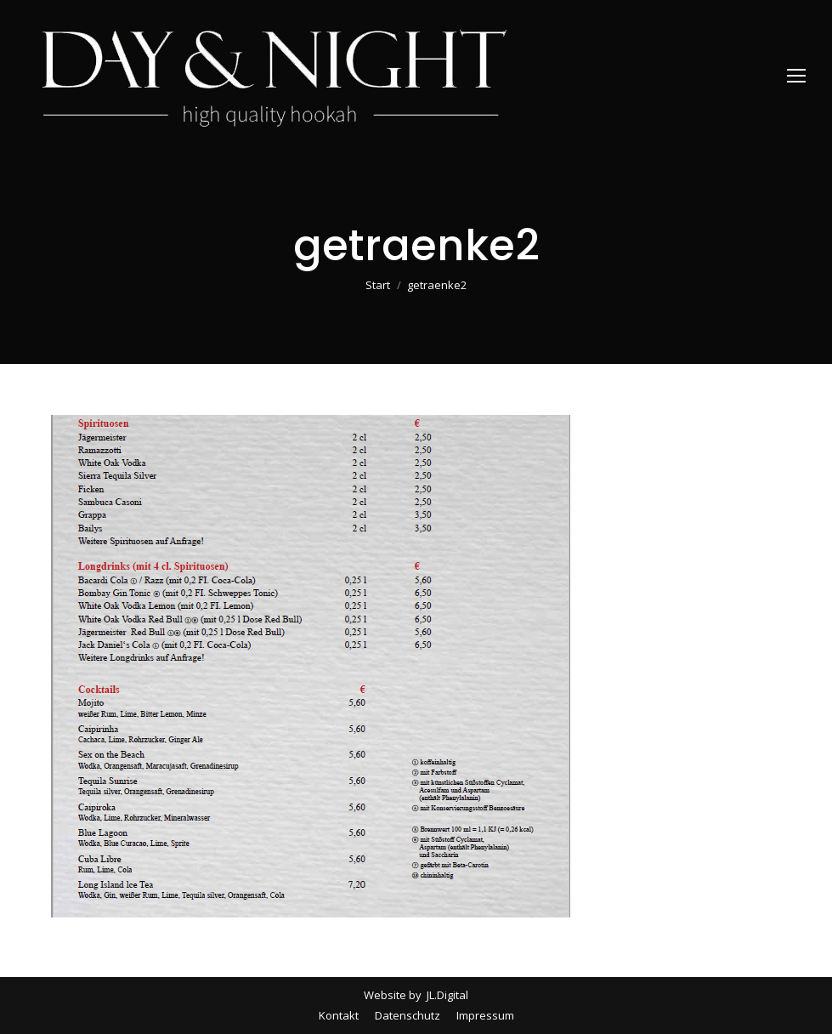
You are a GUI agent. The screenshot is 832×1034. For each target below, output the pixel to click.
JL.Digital (446, 995)
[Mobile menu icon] (796, 75)
